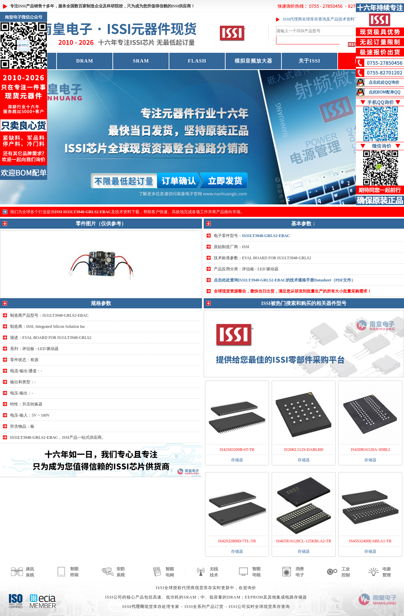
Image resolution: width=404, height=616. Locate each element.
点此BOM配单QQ (385, 92)
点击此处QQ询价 (384, 82)
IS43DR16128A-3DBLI (370, 449)
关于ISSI (309, 61)
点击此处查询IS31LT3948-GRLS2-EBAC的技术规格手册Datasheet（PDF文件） (284, 280)
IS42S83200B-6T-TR (237, 449)
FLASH (197, 61)
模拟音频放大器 (253, 61)
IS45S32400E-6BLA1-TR (370, 541)
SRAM (141, 61)
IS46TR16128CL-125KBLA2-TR (303, 541)
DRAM (84, 61)
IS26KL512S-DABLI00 (303, 449)
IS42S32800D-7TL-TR (237, 541)
